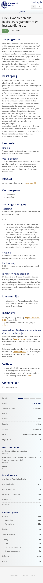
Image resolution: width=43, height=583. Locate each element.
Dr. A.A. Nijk (36, 403)
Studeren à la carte (19, 339)
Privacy (25, 576)
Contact (33, 576)
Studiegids (36, 2)
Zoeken (22, 12)
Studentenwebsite (14, 576)
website (5, 325)
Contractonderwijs (19, 352)
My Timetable (31, 183)
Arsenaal (29, 376)
